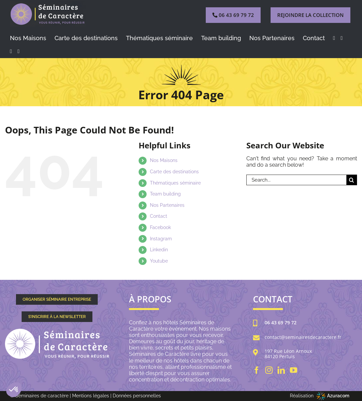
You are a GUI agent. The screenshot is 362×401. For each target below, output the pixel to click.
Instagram (161, 238)
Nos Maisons (164, 160)
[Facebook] (256, 370)
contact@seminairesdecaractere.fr (303, 337)
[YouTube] (293, 370)
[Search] (351, 180)
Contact (158, 216)
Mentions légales (90, 395)
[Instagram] (269, 370)
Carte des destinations (174, 171)
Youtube (159, 261)
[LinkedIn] (281, 370)
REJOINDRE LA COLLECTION (310, 15)
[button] (14, 390)
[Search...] (296, 180)
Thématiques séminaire (175, 183)
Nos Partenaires (167, 205)
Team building (165, 194)
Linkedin (159, 249)
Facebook (160, 227)
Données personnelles (137, 395)
